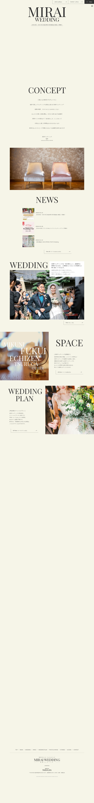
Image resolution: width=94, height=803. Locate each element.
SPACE (34, 769)
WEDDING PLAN (43, 769)
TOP (16, 769)
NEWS (20, 769)
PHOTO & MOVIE (53, 769)
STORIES (63, 769)
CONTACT (77, 769)
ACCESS (70, 769)
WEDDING (27, 769)
